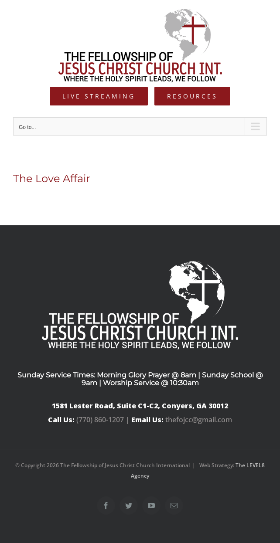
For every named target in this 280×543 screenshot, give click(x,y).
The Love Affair (51, 178)
